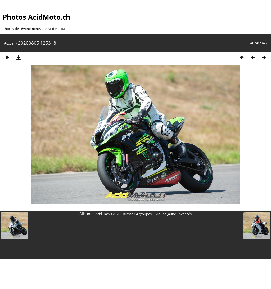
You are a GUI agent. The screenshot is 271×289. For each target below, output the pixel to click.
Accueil (9, 43)
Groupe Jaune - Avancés (173, 213)
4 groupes (144, 213)
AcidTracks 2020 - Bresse (114, 213)
